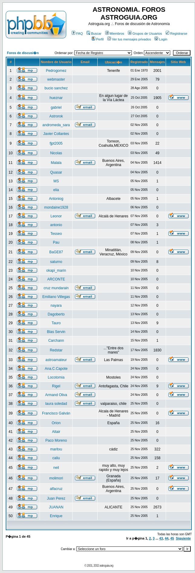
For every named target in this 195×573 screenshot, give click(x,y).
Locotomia (56, 377)
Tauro (56, 323)
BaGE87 (56, 252)
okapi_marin (56, 270)
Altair (56, 432)
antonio (56, 225)
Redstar (56, 350)
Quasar (56, 172)
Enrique (56, 516)
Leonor (56, 216)
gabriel (56, 107)
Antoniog (56, 199)
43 (161, 538)
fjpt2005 (56, 143)
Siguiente (183, 538)
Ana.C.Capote (56, 369)
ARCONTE (56, 279)
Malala (56, 163)
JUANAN (56, 507)
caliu (56, 458)
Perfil (98, 39)
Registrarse (176, 33)
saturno (56, 262)
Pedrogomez (56, 71)
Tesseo (56, 234)
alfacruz (56, 489)
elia (56, 190)
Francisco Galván (56, 413)
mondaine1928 (56, 207)
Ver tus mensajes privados (129, 39)
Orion (56, 423)
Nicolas (56, 153)
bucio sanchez (56, 88)
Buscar (93, 33)
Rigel (56, 386)
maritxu (56, 449)
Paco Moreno (56, 440)
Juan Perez (56, 498)
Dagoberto (56, 314)
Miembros (114, 33)
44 (166, 538)
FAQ (77, 33)
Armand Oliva (56, 395)
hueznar (56, 98)
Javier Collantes (56, 134)
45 (172, 538)
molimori (56, 478)
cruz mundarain (56, 288)
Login (160, 39)
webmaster (56, 79)
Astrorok (56, 116)
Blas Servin (56, 332)
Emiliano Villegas (56, 297)
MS (56, 181)
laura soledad (56, 404)
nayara (56, 305)
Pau (56, 242)
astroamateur (56, 360)
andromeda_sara (56, 125)
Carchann (56, 340)
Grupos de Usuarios (145, 33)
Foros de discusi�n (23, 53)
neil (56, 468)
